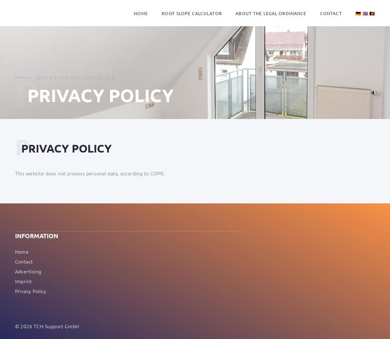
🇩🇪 (358, 13)
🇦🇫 (372, 13)
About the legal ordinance (270, 13)
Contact (331, 13)
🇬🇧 (365, 13)
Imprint (23, 281)
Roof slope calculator (192, 13)
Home (141, 13)
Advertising (28, 271)
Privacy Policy (30, 291)
